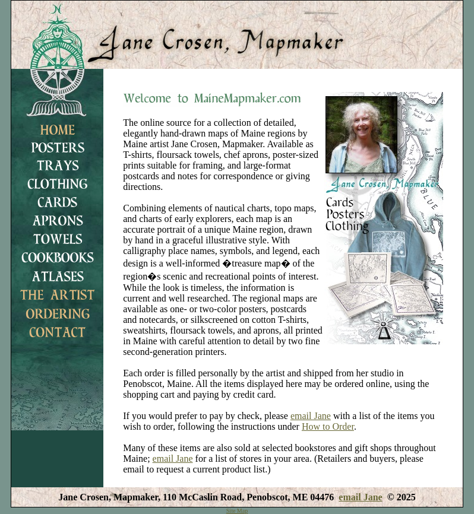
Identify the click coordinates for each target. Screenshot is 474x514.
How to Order (328, 426)
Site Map (237, 510)
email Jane (310, 416)
